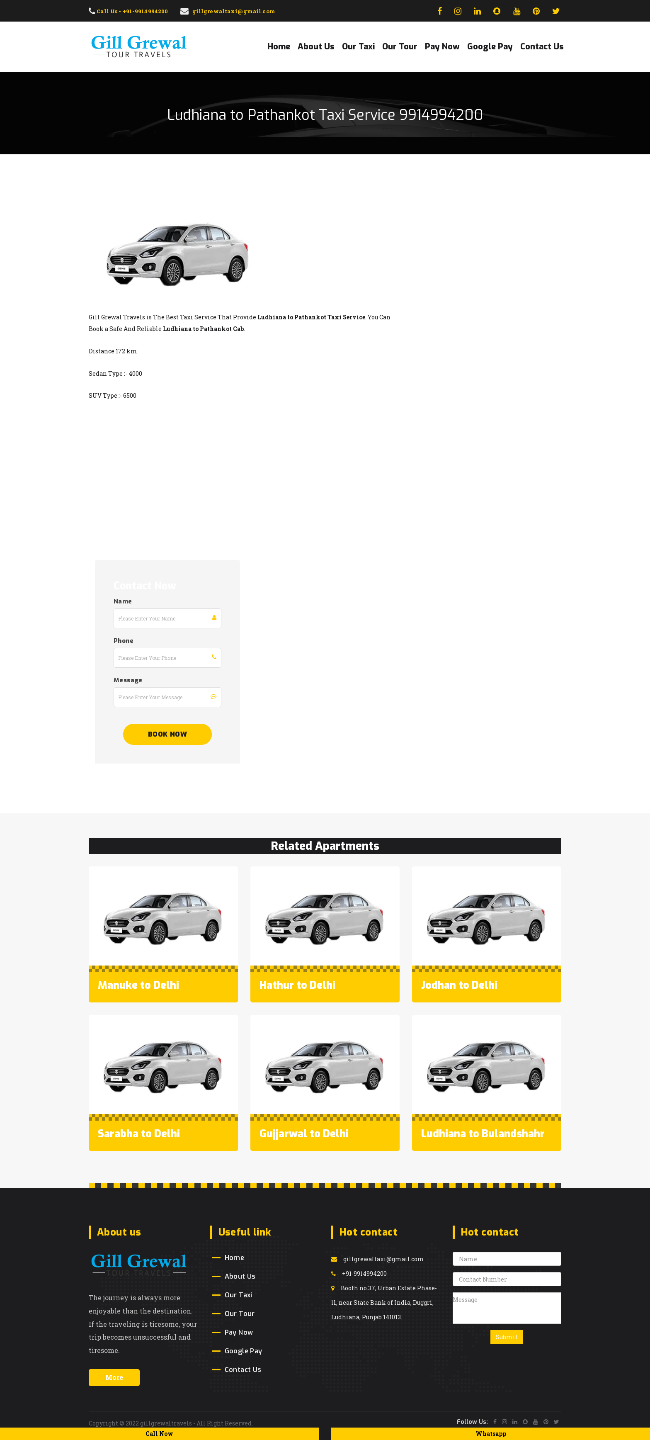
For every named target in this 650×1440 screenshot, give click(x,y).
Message (128, 680)
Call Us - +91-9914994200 (128, 11)
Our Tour (399, 46)
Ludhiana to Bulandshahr (483, 1134)
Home (278, 46)
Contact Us (542, 46)
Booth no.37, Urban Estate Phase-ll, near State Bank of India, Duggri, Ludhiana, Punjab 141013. (384, 1302)
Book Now (167, 734)
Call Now (159, 1434)
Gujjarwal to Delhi (304, 1134)
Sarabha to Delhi (139, 1134)
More (114, 1377)
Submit (507, 1337)
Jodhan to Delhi (459, 985)
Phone (123, 641)
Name (123, 601)
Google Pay (490, 46)
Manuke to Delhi (138, 985)
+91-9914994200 (359, 1273)
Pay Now (442, 46)
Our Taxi (358, 46)
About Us (316, 46)
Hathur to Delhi (297, 985)
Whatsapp (490, 1434)
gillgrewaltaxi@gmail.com (377, 1259)
